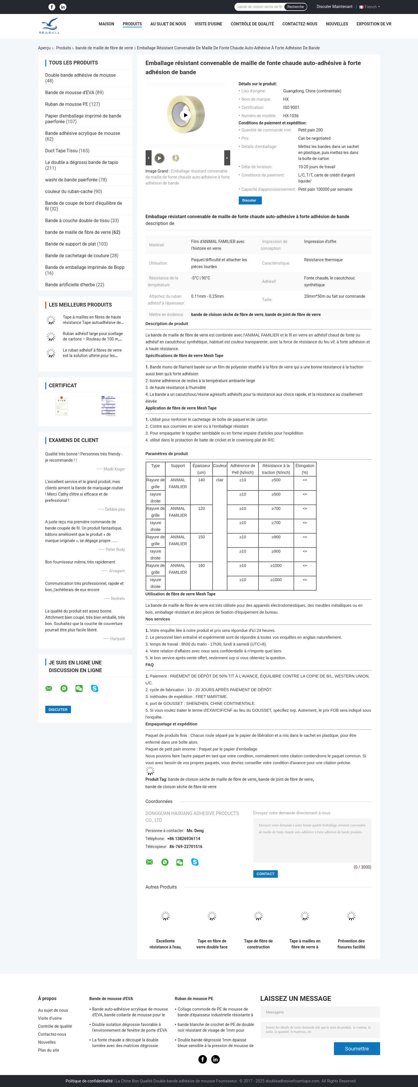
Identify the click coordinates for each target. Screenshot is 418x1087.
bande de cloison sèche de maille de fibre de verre (212, 779)
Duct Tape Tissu (61, 150)
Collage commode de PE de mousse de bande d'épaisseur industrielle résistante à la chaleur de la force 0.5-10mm (215, 1013)
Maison (106, 24)
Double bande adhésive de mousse (80, 75)
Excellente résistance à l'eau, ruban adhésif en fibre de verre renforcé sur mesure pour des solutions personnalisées (166, 944)
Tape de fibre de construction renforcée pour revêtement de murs (258, 944)
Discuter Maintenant (335, 6)
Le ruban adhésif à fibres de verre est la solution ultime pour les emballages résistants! (92, 355)
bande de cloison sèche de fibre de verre (181, 786)
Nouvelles (337, 24)
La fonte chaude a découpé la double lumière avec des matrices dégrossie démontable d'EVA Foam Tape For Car (126, 1044)
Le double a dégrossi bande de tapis (81, 162)
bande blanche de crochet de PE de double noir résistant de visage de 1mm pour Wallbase (216, 1028)
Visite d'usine (208, 24)
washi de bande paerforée (71, 179)
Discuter (249, 200)
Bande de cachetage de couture (77, 255)
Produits (132, 24)
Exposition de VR (373, 24)
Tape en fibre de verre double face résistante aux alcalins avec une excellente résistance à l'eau (211, 944)
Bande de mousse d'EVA (69, 92)
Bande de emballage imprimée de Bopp (85, 267)
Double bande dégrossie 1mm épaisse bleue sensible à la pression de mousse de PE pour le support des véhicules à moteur (216, 1044)
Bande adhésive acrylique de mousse (82, 133)
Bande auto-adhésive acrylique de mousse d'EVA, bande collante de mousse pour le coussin (130, 1013)
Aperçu (44, 48)
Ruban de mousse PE (66, 104)
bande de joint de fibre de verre (285, 779)
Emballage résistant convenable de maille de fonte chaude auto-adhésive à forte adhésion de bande (188, 177)
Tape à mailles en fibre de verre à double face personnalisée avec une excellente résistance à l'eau (304, 944)
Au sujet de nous (168, 24)
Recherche (295, 7)
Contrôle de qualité (252, 24)
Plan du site (48, 1050)
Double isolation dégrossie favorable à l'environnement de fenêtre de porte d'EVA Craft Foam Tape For (129, 1028)
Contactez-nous (299, 24)
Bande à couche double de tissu (77, 220)
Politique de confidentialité (89, 1081)
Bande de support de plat (70, 244)
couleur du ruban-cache (69, 191)
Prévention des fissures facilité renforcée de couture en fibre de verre (351, 944)
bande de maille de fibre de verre (104, 48)
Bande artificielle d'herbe (70, 284)
